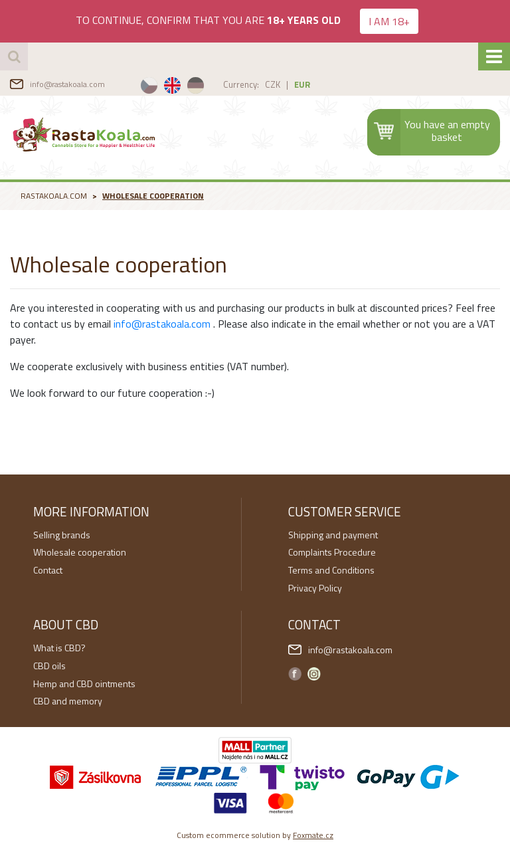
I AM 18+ (389, 21)
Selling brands (61, 535)
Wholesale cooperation (153, 195)
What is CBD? (59, 648)
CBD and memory (67, 701)
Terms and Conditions (331, 570)
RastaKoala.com (85, 134)
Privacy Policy (315, 588)
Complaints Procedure (332, 552)
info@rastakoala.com (67, 84)
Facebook (294, 674)
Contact (47, 570)
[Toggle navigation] (494, 56)
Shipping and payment (333, 535)
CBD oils (49, 666)
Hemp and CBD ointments (84, 683)
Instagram (314, 674)
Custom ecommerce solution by (255, 835)
